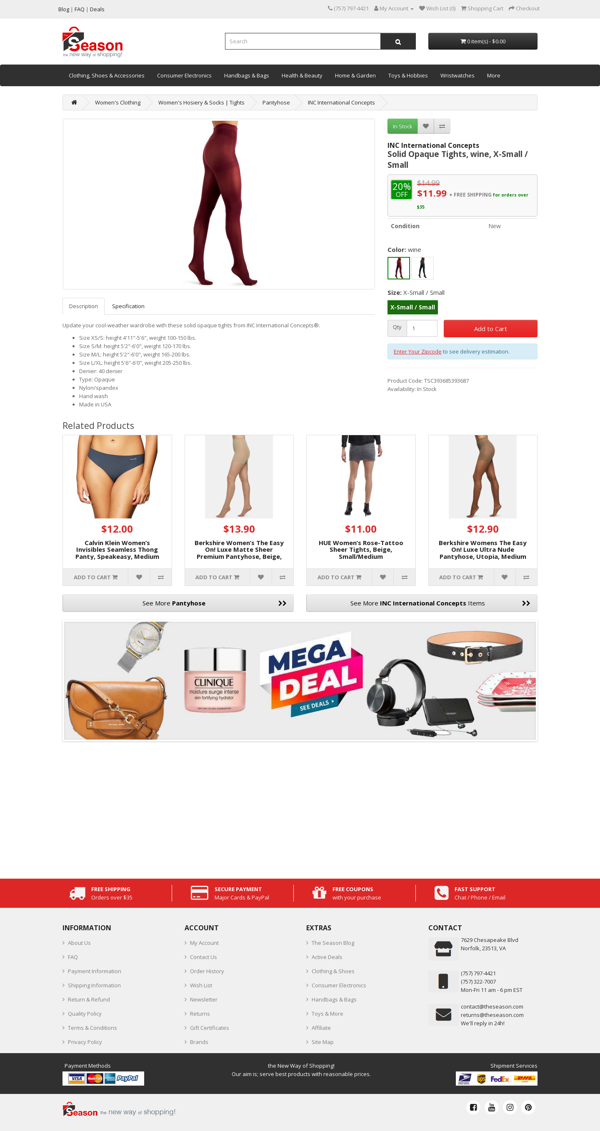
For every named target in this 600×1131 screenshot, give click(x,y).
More (493, 75)
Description (83, 306)
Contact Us (203, 957)
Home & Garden (355, 75)
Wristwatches (457, 75)
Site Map (323, 1042)
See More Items (440, 603)
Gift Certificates (209, 1027)
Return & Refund (89, 999)
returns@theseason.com (492, 1015)
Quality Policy (85, 1013)
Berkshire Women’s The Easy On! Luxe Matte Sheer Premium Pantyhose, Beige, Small (239, 553)
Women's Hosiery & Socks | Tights (201, 102)
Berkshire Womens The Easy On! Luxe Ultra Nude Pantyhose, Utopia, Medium (483, 549)
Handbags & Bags (246, 75)
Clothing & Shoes (333, 971)
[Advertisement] (300, 808)
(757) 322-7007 (478, 981)
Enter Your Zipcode (418, 351)
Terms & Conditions (92, 1027)
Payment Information (94, 971)
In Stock (402, 126)
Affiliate (321, 1027)
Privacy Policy (85, 1042)
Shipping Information (94, 985)
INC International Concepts (341, 102)
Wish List (201, 985)
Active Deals (327, 957)
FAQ (73, 957)
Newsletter (204, 999)
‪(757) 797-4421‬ (478, 973)
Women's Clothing (117, 102)
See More (214, 603)
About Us (79, 943)
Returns (200, 1013)
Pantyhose (276, 102)
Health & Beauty (302, 75)
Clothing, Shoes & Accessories (107, 75)
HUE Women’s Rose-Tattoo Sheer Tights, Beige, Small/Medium (361, 549)
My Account (204, 943)
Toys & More (327, 1013)
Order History (207, 971)
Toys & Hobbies (408, 75)
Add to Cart (490, 328)
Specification (128, 306)
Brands (199, 1042)
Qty (397, 327)
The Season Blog (333, 943)
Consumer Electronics (184, 75)
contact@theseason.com (492, 1006)
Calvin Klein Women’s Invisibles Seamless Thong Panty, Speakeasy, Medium (117, 549)
